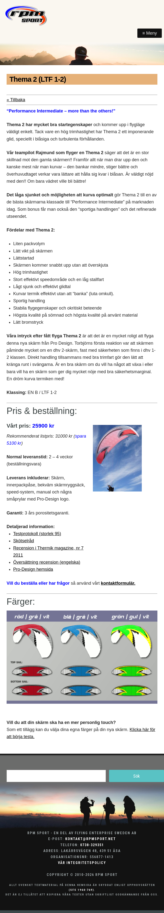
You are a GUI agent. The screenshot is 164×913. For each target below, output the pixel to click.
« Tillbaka (16, 99)
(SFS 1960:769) (81, 890)
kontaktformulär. (118, 583)
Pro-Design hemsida (33, 569)
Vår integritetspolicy (82, 863)
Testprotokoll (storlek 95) (37, 533)
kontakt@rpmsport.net (90, 839)
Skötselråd (23, 540)
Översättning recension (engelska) (46, 562)
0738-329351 (92, 845)
